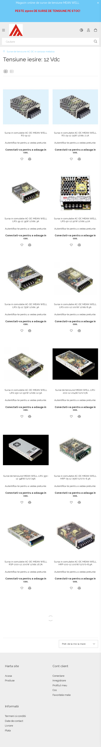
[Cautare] (50, 41)
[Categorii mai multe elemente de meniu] (3, 30)
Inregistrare (59, 680)
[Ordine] (78, 644)
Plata (8, 730)
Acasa (8, 675)
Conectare (58, 675)
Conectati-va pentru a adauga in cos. (25, 151)
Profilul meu (60, 685)
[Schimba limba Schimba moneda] (81, 30)
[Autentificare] (88, 30)
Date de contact (14, 720)
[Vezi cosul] (95, 30)
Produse (10, 680)
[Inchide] (98, 3)
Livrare (9, 725)
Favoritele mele (62, 694)
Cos (55, 690)
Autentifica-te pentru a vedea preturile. (26, 142)
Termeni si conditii (15, 716)
